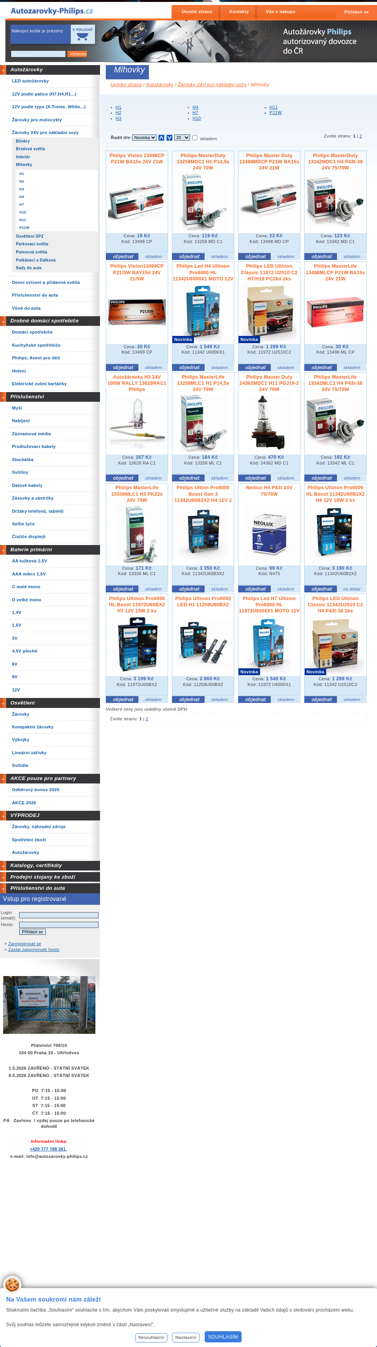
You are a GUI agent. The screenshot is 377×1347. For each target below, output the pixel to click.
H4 (196, 107)
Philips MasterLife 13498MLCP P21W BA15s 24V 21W (335, 272)
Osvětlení (22, 703)
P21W (276, 112)
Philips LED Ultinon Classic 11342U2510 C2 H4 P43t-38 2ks (335, 605)
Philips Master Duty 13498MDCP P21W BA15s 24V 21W (269, 162)
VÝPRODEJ (25, 815)
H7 (196, 112)
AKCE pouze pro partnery (43, 778)
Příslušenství (27, 396)
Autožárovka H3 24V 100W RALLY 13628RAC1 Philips (136, 383)
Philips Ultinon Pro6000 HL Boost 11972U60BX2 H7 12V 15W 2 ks (137, 605)
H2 (119, 112)
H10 (197, 118)
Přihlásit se (356, 12)
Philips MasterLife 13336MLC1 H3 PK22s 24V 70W (137, 494)
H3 (119, 118)
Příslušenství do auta (37, 888)
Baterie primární (31, 549)
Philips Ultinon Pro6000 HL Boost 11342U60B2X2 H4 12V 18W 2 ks (335, 494)
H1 (119, 107)
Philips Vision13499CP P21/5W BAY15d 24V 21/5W (137, 272)
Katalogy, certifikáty (36, 865)
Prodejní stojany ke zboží (42, 877)
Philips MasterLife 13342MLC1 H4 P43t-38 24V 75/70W (336, 383)
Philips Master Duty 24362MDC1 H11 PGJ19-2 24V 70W (269, 383)
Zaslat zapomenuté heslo (34, 949)
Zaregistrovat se (25, 943)
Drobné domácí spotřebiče (44, 321)
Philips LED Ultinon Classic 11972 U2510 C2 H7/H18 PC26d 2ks (269, 272)
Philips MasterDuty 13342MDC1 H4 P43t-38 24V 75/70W (335, 162)
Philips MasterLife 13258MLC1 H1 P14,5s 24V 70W (203, 383)
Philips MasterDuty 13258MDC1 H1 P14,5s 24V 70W (203, 162)
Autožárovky (26, 69)
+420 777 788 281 (47, 1149)
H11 (274, 107)
